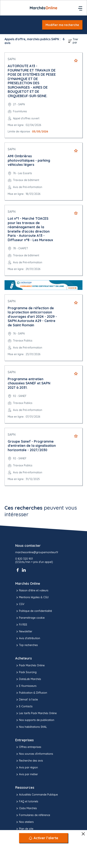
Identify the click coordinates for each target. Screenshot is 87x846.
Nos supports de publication (34, 720)
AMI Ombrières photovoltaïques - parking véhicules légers (29, 160)
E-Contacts (24, 706)
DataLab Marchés (28, 679)
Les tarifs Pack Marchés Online (36, 713)
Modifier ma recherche (62, 25)
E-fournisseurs (26, 686)
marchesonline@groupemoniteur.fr (36, 552)
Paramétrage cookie (30, 618)
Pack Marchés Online (30, 665)
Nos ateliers (24, 822)
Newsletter (23, 632)
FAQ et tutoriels (26, 802)
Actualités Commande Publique (36, 795)
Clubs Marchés (26, 808)
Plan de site (24, 829)
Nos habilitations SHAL (31, 727)
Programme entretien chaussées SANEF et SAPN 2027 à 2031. (29, 383)
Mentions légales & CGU (32, 597)
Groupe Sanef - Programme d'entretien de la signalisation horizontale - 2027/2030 (32, 445)
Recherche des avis (29, 761)
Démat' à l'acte (26, 700)
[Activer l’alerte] (43, 838)
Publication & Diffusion (31, 693)
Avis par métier (26, 774)
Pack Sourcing (26, 672)
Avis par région (26, 768)
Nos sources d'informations (34, 754)
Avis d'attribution (27, 638)
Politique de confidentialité (33, 611)
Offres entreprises (28, 747)
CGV (19, 604)
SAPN (11, 59)
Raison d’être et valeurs (31, 591)
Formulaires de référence (32, 815)
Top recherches (26, 645)
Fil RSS (21, 625)
